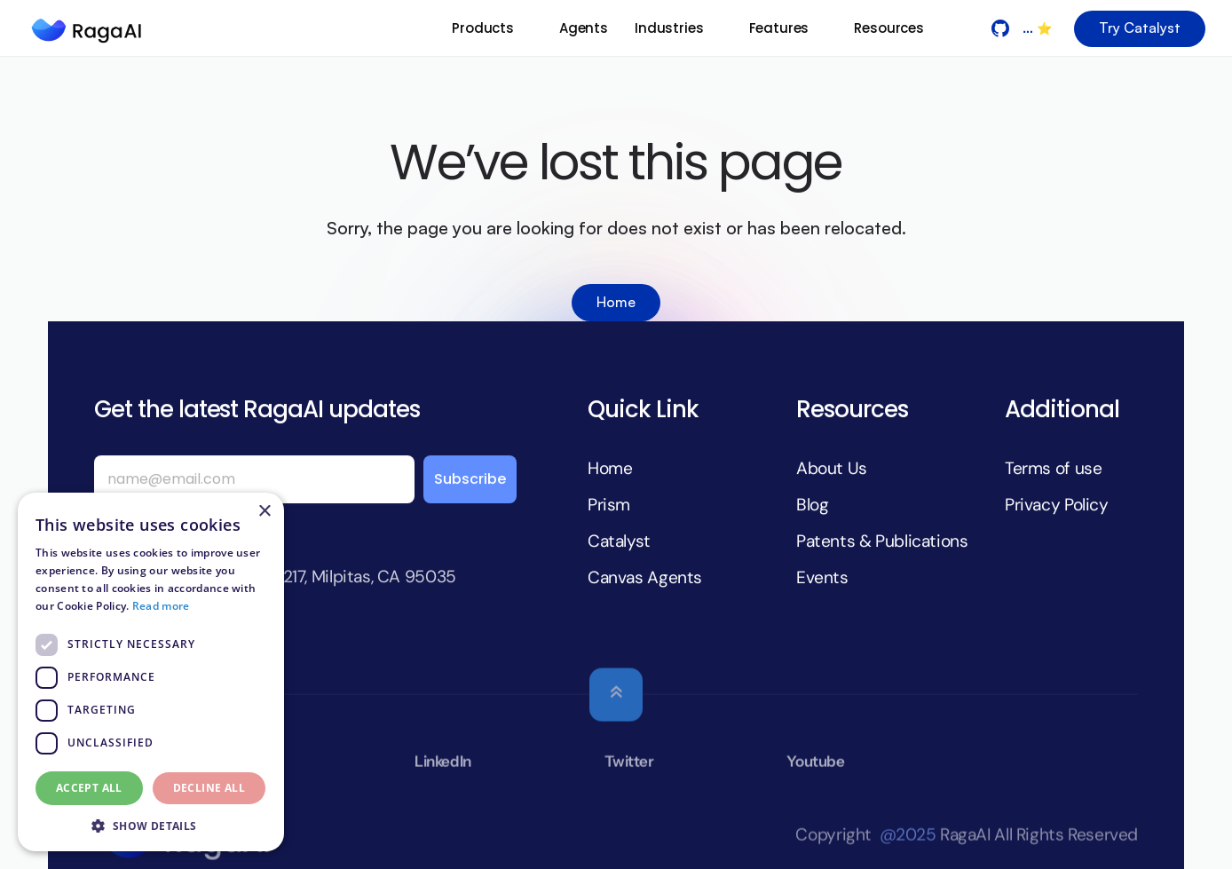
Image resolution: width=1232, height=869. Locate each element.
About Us (831, 468)
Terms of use (1053, 468)
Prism (609, 504)
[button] (151, 825)
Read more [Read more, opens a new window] (161, 605)
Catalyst (619, 540)
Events (822, 576)
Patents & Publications (882, 540)
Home (610, 468)
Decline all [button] (209, 787)
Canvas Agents (645, 576)
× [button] (264, 511)
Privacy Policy (1057, 504)
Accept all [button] (89, 787)
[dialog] (151, 672)
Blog (812, 504)
